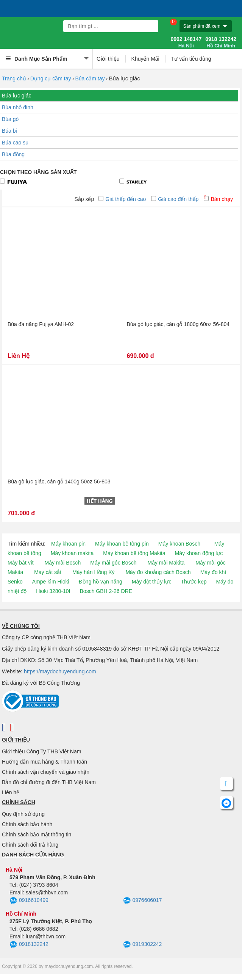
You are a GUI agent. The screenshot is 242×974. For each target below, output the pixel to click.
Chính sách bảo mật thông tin (36, 834)
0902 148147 (185, 42)
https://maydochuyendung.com (60, 671)
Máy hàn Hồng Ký (93, 572)
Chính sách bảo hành (27, 824)
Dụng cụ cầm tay (50, 78)
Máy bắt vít (21, 563)
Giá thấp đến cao (122, 199)
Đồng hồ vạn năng (100, 582)
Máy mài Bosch (63, 563)
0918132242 (28, 945)
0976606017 (142, 901)
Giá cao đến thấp (174, 199)
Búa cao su (15, 143)
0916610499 (28, 901)
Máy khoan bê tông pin (122, 544)
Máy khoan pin (68, 544)
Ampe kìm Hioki (50, 582)
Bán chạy (218, 199)
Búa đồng (13, 154)
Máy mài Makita (165, 563)
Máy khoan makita (72, 553)
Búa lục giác (16, 96)
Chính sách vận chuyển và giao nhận (45, 772)
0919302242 (142, 945)
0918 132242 (220, 42)
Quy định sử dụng (23, 814)
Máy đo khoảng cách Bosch (157, 572)
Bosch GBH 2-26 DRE (106, 591)
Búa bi (9, 131)
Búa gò (10, 119)
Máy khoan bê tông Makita (134, 553)
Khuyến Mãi (145, 59)
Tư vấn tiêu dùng (191, 59)
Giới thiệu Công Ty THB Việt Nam (41, 751)
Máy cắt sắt (47, 572)
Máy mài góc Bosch (113, 563)
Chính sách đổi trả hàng (30, 845)
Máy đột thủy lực (152, 582)
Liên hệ (10, 792)
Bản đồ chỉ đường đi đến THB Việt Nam (49, 782)
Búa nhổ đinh (17, 107)
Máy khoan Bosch (179, 544)
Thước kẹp (193, 582)
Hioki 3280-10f (53, 591)
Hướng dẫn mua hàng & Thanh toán (44, 762)
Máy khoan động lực (199, 553)
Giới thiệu (108, 59)
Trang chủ (14, 78)
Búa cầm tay (90, 78)
